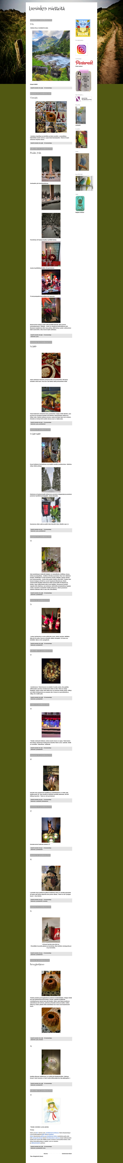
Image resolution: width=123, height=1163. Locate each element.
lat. (37, 1132)
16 (31, 859)
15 (31, 911)
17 (31, 811)
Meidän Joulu (35, 152)
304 (46, 1134)
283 (43, 1134)
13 (31, 1094)
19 (31, 708)
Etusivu (46, 1153)
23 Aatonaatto (35, 433)
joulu (37, 336)
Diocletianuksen (50, 1138)
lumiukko (45, 901)
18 (31, 759)
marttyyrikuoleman (37, 1138)
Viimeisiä (33, 97)
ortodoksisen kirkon (52, 1136)
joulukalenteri (42, 424)
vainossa (57, 1138)
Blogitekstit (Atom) (38, 1156)
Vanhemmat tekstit (67, 1153)
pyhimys (43, 1136)
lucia (44, 1148)
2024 (32, 24)
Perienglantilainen (37, 964)
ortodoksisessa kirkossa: (52, 1132)
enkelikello (38, 801)
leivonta (41, 1039)
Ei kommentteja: (48, 87)
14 (31, 1046)
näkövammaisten (35, 1143)
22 (31, 540)
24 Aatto (33, 346)
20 (31, 654)
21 (31, 604)
